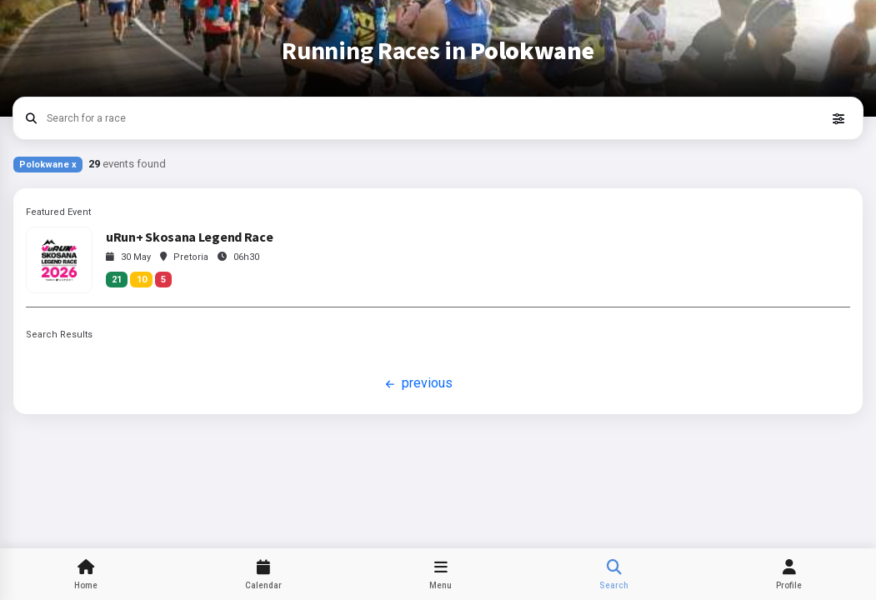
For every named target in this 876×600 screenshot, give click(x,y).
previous (417, 383)
